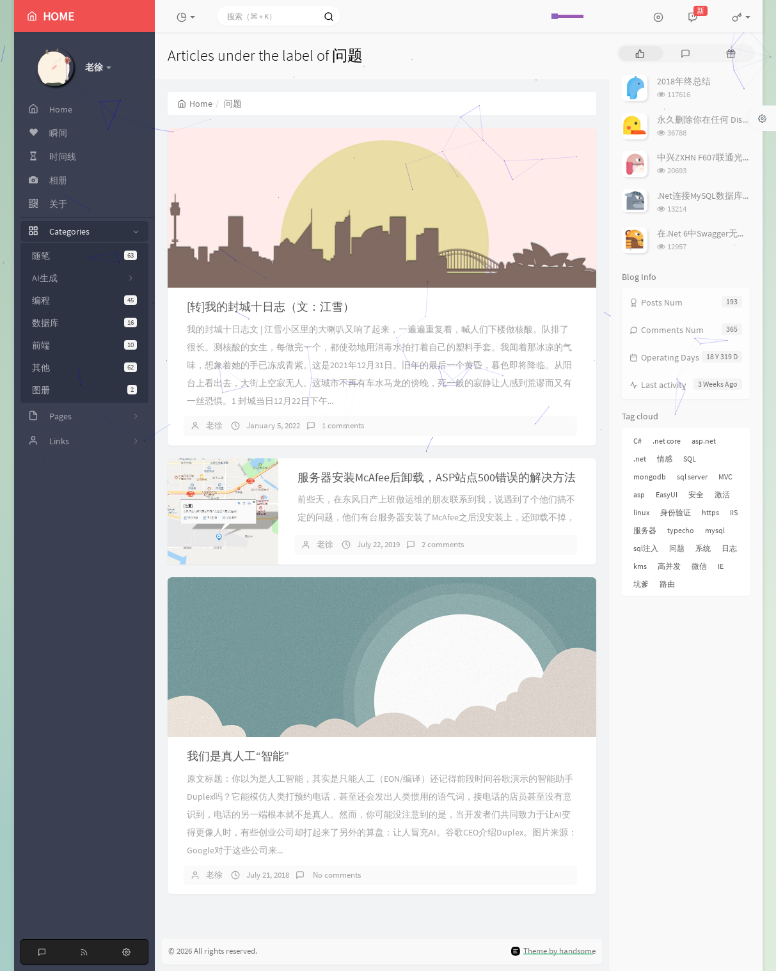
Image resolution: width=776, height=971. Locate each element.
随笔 (84, 255)
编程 (84, 300)
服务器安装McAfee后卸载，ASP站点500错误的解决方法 (436, 477)
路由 (667, 584)
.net (639, 458)
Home (194, 103)
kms (640, 566)
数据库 (84, 323)
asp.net (704, 441)
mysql (715, 530)
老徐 (214, 425)
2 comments (443, 544)
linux (641, 512)
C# (637, 441)
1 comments (343, 425)
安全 (696, 494)
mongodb (649, 476)
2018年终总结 (684, 81)
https (710, 512)
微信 (699, 566)
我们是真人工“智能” (238, 756)
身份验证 (675, 512)
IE (721, 566)
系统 (703, 548)
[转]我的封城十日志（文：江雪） (270, 306)
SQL (689, 458)
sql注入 (645, 548)
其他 (84, 367)
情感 (664, 458)
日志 (729, 548)
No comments (336, 874)
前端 (84, 345)
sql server (692, 476)
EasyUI (666, 494)
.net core (667, 441)
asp (639, 494)
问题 (677, 548)
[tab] (640, 53)
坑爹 (641, 584)
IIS (734, 512)
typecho (680, 530)
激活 (722, 494)
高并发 (669, 566)
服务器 (644, 530)
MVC (725, 476)
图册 (84, 390)
